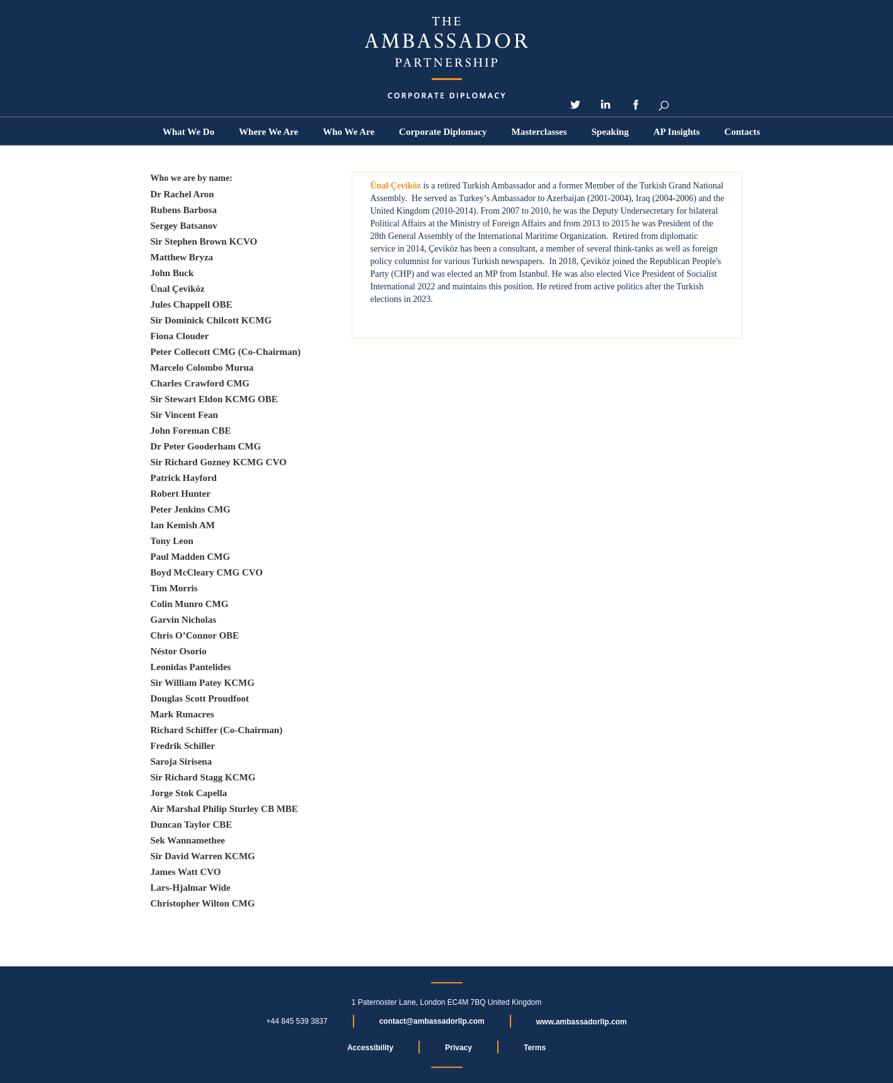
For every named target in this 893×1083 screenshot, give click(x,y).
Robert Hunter (180, 494)
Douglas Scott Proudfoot (200, 698)
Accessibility (370, 1047)
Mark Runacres (182, 714)
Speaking (610, 132)
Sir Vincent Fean (184, 415)
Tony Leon (172, 541)
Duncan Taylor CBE (192, 824)
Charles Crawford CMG (200, 383)
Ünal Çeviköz (178, 289)
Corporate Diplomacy (443, 132)
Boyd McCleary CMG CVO (207, 572)
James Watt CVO (186, 872)
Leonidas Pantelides (191, 667)
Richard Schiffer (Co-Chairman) (217, 730)
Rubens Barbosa (184, 210)
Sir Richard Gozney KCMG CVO (219, 462)
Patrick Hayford (184, 478)
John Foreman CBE (191, 431)
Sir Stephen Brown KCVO (204, 241)
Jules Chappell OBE (192, 304)
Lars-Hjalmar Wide (191, 888)
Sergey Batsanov (184, 226)
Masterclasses (539, 132)
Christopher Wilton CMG (203, 903)
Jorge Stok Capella (189, 793)
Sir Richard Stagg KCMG (203, 777)
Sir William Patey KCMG (203, 683)
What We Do (188, 132)
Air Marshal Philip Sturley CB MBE (224, 809)
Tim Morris (174, 588)
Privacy (458, 1047)
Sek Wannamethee (188, 840)
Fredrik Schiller (183, 746)
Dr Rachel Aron (182, 194)
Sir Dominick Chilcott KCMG (211, 320)
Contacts (742, 132)
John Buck (172, 273)
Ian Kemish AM (183, 525)
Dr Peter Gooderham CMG (206, 446)
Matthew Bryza (182, 257)
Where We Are (268, 132)
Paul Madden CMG (191, 557)
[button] (348, 132)
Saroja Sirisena (181, 761)
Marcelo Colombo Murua (202, 367)
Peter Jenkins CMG (191, 509)
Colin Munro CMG (190, 604)
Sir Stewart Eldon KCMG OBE (214, 399)
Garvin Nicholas (184, 620)
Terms (535, 1047)
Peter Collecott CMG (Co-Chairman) (226, 352)
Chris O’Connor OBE (195, 635)
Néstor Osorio (179, 651)
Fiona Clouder (180, 336)
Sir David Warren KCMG (203, 856)
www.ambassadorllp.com (581, 1021)
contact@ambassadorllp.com (432, 1021)
